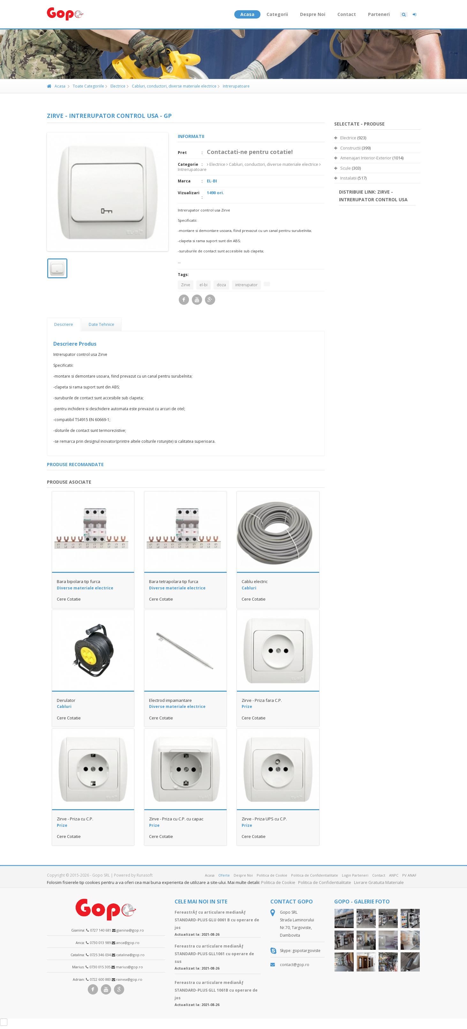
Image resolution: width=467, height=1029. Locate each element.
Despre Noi (312, 14)
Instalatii (345, 178)
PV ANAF (409, 875)
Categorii (277, 14)
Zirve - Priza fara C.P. (262, 700)
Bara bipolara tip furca (78, 581)
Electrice (115, 86)
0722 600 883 (100, 979)
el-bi (203, 285)
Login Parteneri (355, 875)
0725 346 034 (100, 954)
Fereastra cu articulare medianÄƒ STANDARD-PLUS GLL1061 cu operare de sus (214, 953)
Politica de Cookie (272, 875)
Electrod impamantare (170, 700)
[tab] (63, 324)
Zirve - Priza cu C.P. (75, 819)
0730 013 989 (100, 942)
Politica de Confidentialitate (314, 875)
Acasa (247, 14)
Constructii (347, 148)
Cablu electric (254, 581)
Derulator (66, 700)
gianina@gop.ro (130, 930)
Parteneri (379, 14)
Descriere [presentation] (63, 324)
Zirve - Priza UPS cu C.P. (264, 819)
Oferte (224, 875)
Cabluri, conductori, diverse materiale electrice (171, 86)
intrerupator (246, 285)
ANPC (393, 875)
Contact (346, 14)
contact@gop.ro (294, 964)
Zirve (185, 285)
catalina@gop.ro (130, 954)
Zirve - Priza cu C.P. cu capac (176, 819)
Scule (342, 168)
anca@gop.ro (127, 942)
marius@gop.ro (129, 966)
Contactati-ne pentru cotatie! (250, 152)
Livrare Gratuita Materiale (379, 882)
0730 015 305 (99, 966)
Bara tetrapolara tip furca (173, 581)
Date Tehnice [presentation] (101, 324)
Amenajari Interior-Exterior (362, 158)
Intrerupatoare (234, 86)
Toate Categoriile (86, 86)
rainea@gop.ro (129, 979)
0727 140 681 (100, 930)
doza (221, 285)
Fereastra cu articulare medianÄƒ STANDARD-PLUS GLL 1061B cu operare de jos (216, 990)
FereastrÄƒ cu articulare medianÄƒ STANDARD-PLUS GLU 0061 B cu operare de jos (217, 920)
